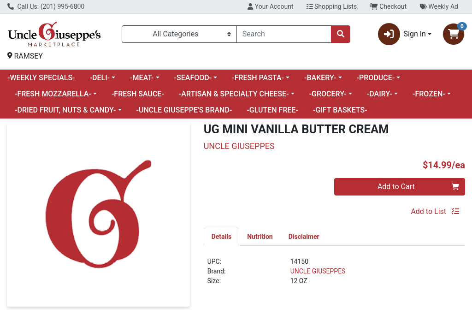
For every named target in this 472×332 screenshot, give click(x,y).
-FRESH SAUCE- (138, 93)
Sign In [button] (402, 34)
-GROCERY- (328, 93)
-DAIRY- (379, 93)
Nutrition (259, 236)
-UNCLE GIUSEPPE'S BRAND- (184, 110)
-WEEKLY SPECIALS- (41, 77)
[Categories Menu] (179, 34)
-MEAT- (141, 77)
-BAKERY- (320, 77)
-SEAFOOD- (193, 77)
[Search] (283, 34)
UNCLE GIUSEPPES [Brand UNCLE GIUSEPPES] (318, 271)
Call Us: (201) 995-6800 (45, 6)
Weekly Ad (438, 6)
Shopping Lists (332, 6)
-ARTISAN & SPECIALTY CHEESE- (234, 93)
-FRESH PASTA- (258, 77)
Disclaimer (304, 236)
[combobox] (283, 34)
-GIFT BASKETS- (340, 110)
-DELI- (100, 77)
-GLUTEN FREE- (272, 110)
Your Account (270, 6)
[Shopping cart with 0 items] (453, 34)
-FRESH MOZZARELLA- (53, 93)
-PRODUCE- (376, 77)
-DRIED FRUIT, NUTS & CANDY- (65, 110)
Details (222, 236)
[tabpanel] (334, 275)
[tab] (222, 236)
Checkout (388, 6)
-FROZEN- (429, 93)
